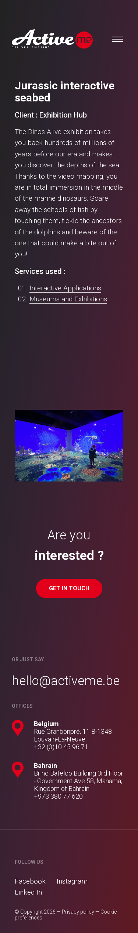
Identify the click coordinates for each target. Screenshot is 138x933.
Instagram (72, 881)
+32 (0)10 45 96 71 (61, 747)
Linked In (28, 892)
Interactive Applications (65, 288)
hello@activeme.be (66, 680)
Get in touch (69, 588)
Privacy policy (78, 912)
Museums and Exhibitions (68, 299)
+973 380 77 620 (58, 796)
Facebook (30, 881)
